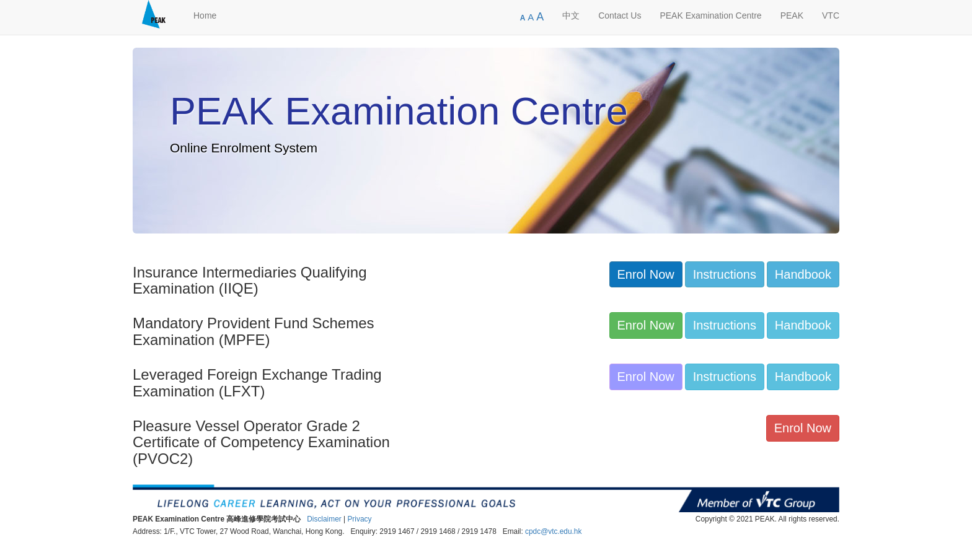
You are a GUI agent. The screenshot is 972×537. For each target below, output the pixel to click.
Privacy (359, 519)
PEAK (791, 15)
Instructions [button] (724, 274)
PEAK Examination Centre (710, 15)
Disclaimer (324, 519)
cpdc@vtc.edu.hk (553, 531)
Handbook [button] (803, 274)
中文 (571, 15)
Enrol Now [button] (645, 274)
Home (204, 15)
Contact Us (619, 15)
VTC (830, 15)
